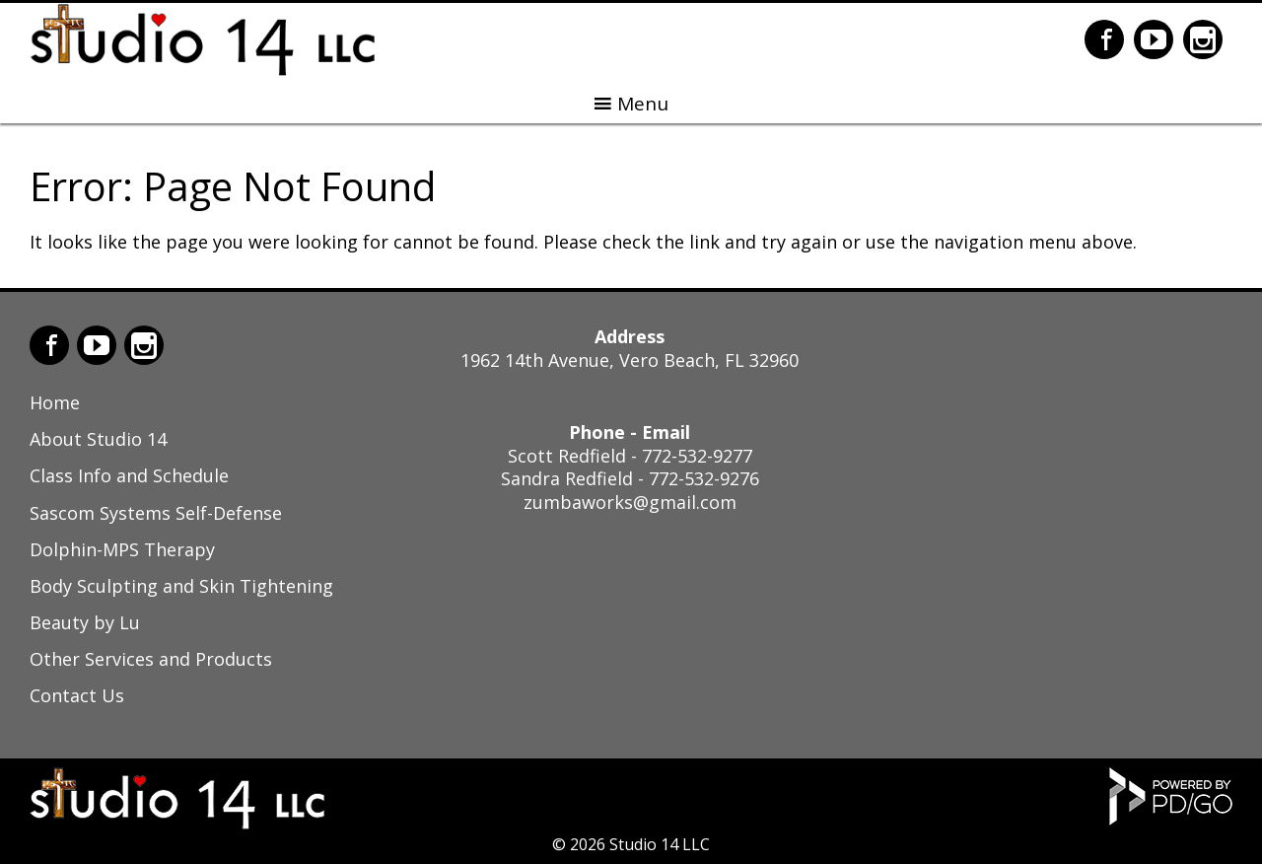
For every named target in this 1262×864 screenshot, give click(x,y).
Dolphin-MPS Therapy (122, 549)
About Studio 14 (98, 439)
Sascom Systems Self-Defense (156, 513)
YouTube (1153, 39)
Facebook (1104, 39)
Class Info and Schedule (129, 475)
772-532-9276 (704, 478)
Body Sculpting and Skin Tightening (181, 586)
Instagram (1203, 39)
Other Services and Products (151, 659)
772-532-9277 (697, 456)
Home (55, 402)
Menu (642, 103)
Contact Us (77, 695)
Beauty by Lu (85, 622)
